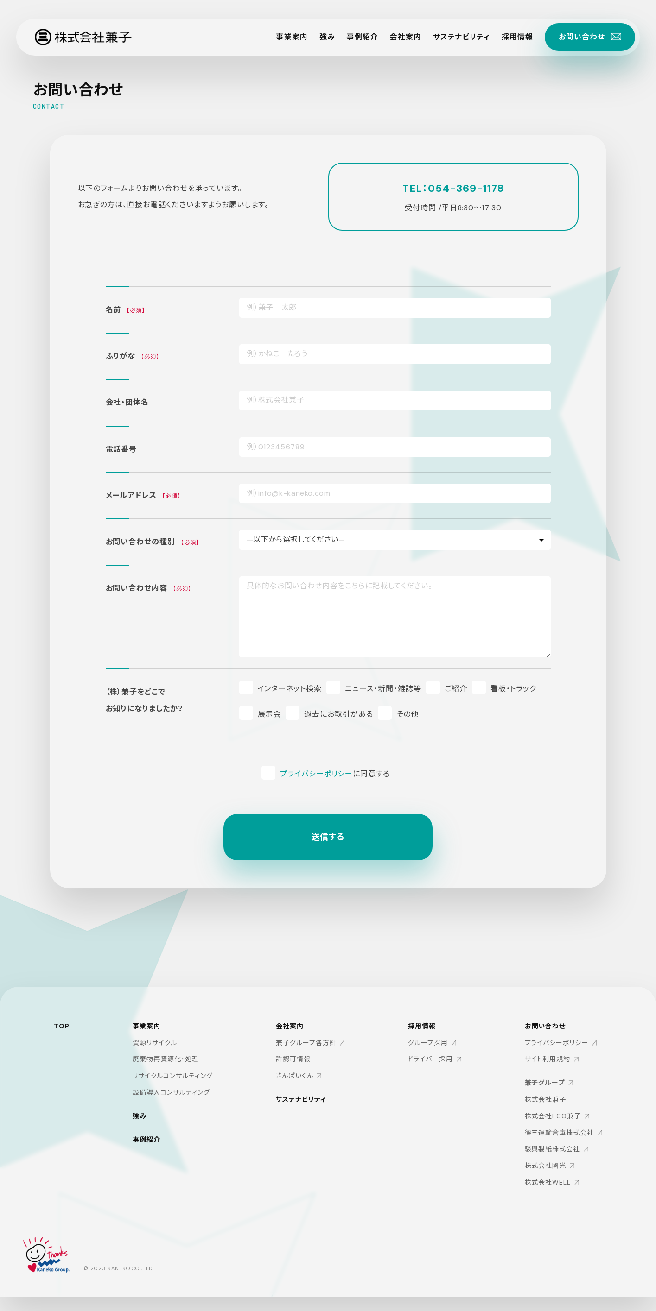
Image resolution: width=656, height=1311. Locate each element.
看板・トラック (513, 688)
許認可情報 (293, 1069)
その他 (407, 714)
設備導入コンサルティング (171, 1101)
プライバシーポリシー (316, 773)
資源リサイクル (155, 1051)
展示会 (269, 714)
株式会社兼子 (545, 1113)
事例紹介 (362, 37)
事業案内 (292, 37)
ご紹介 (456, 688)
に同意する (335, 773)
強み (327, 37)
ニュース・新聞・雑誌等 (383, 688)
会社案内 (405, 37)
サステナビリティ (461, 37)
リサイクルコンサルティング (172, 1084)
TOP (62, 1034)
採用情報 (517, 37)
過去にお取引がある (338, 714)
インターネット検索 (290, 688)
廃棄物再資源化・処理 (166, 1068)
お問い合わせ (545, 1040)
